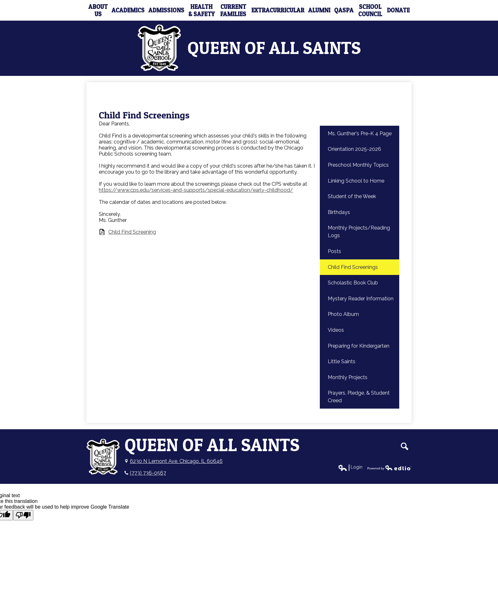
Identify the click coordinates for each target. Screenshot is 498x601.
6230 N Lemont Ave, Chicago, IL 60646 (176, 461)
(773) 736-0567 (148, 473)
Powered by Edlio (389, 467)
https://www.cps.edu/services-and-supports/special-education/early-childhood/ (196, 190)
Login (350, 467)
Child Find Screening (132, 232)
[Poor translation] (23, 515)
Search (404, 446)
